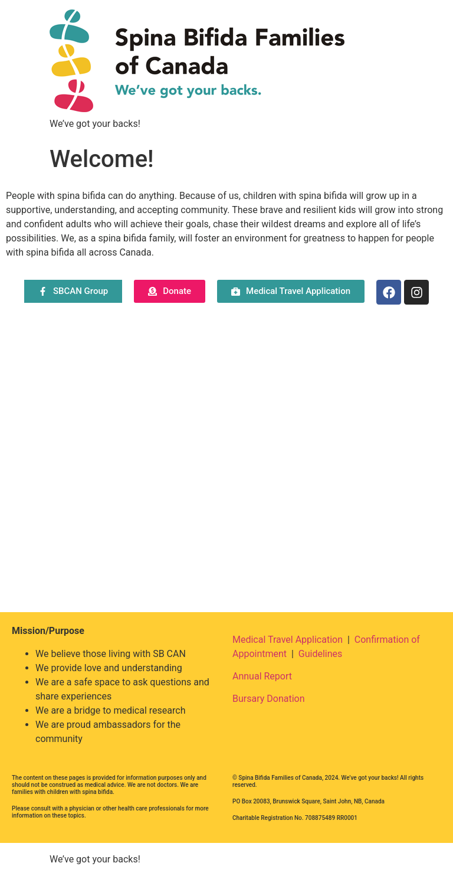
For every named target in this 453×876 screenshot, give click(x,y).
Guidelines (320, 653)
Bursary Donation (268, 698)
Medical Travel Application (287, 639)
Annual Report (262, 676)
